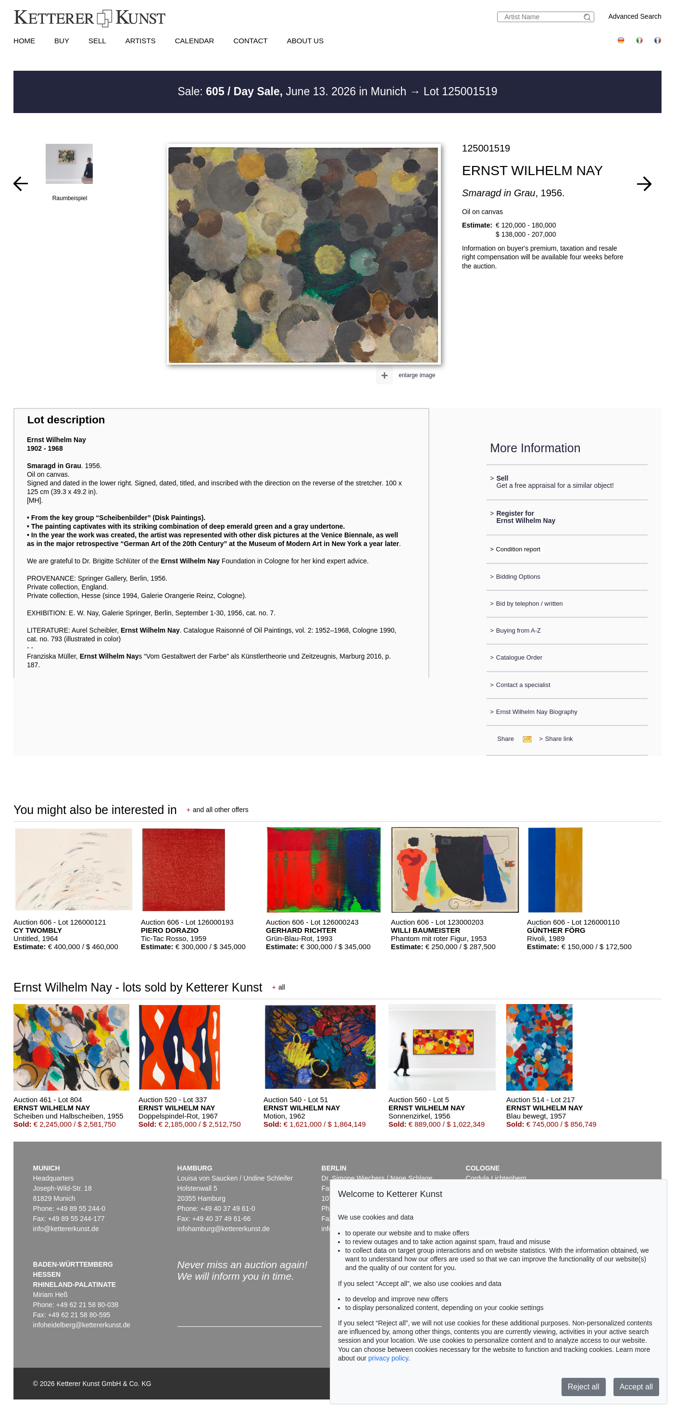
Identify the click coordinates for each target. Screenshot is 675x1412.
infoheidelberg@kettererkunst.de (82, 1325)
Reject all (584, 1387)
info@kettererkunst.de (66, 1229)
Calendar (194, 41)
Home (24, 41)
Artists (140, 41)
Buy (61, 41)
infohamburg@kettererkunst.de (223, 1229)
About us (305, 41)
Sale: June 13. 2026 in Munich (294, 91)
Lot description (66, 420)
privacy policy (388, 1358)
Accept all (636, 1387)
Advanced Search (635, 16)
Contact (250, 41)
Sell (97, 41)
